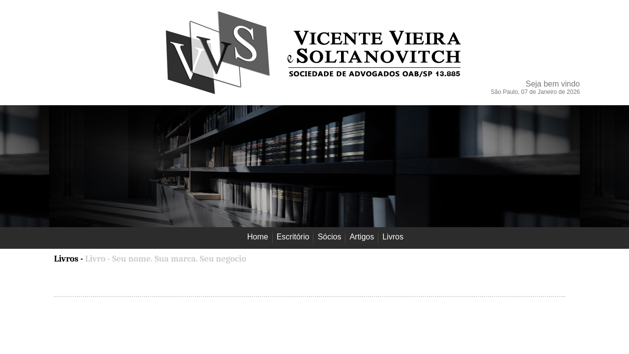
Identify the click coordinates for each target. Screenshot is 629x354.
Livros (67, 259)
